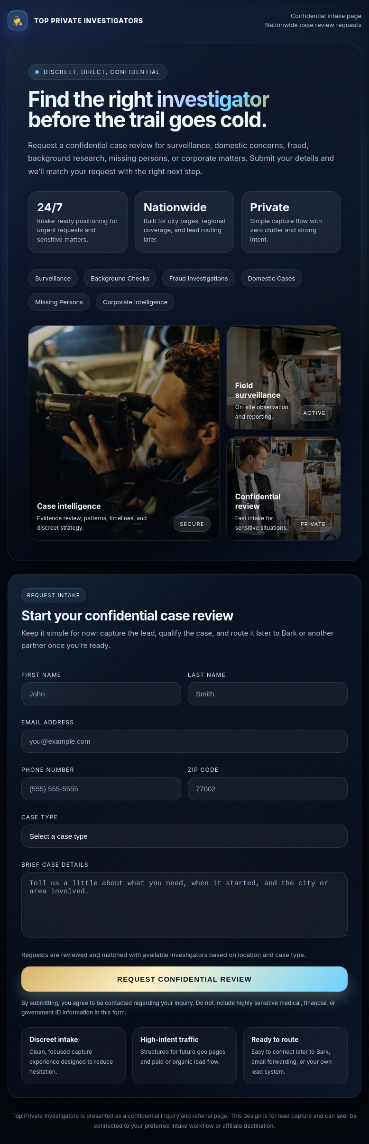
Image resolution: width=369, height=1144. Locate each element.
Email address (47, 722)
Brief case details (55, 864)
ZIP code (203, 769)
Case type (39, 817)
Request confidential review (184, 979)
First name (41, 674)
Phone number (47, 769)
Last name (207, 674)
